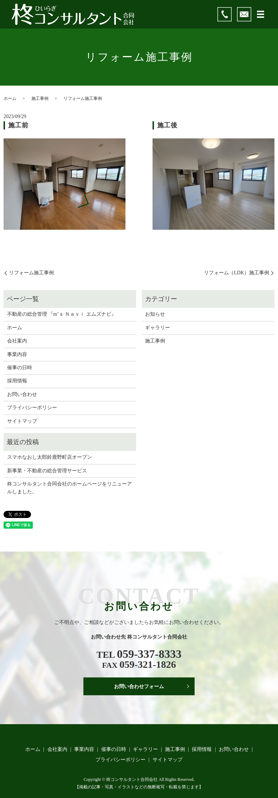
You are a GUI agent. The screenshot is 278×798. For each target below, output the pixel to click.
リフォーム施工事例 (31, 272)
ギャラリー (157, 327)
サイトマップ (22, 421)
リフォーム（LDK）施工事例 (236, 272)
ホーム (10, 98)
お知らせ (155, 314)
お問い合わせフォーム (139, 686)
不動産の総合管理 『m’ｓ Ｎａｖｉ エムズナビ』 (61, 314)
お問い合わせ (22, 394)
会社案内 (17, 341)
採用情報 (17, 380)
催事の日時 (19, 367)
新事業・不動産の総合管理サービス (47, 470)
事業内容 (17, 354)
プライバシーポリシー (32, 407)
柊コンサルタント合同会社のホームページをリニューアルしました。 (69, 487)
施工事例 (39, 98)
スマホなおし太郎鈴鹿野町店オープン (49, 457)
